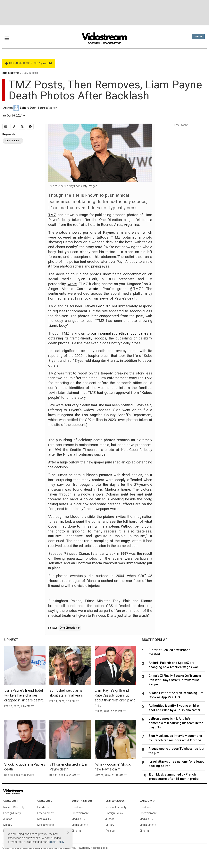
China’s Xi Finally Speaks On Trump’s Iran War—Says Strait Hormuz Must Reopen (175, 680)
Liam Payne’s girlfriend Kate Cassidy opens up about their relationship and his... (115, 697)
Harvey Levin (94, 306)
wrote (72, 284)
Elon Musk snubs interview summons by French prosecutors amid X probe (175, 738)
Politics (110, 830)
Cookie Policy (55, 841)
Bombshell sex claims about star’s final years (66, 692)
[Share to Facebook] (30, 126)
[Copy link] (14, 126)
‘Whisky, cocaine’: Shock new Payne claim (112, 766)
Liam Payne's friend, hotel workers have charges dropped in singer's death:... (24, 695)
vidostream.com (99, 847)
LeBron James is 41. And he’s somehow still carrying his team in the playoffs (176, 723)
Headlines (43, 807)
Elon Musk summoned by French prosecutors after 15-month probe (173, 777)
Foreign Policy (12, 813)
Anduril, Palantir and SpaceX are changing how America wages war (173, 665)
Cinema (76, 830)
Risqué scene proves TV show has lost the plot (176, 751)
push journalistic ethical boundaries (119, 333)
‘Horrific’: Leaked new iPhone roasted (169, 652)
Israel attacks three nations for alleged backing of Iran (176, 764)
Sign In (198, 36)
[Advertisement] (104, 13)
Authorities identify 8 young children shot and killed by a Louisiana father (174, 708)
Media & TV (44, 819)
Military (7, 824)
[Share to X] (22, 126)
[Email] (5, 126)
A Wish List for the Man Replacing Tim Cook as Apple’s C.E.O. (176, 695)
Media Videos (45, 824)
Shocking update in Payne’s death (24, 766)
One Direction (69, 627)
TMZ (52, 215)
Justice (7, 819)
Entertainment (45, 813)
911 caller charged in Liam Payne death (69, 766)
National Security (13, 807)
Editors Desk (28, 107)
